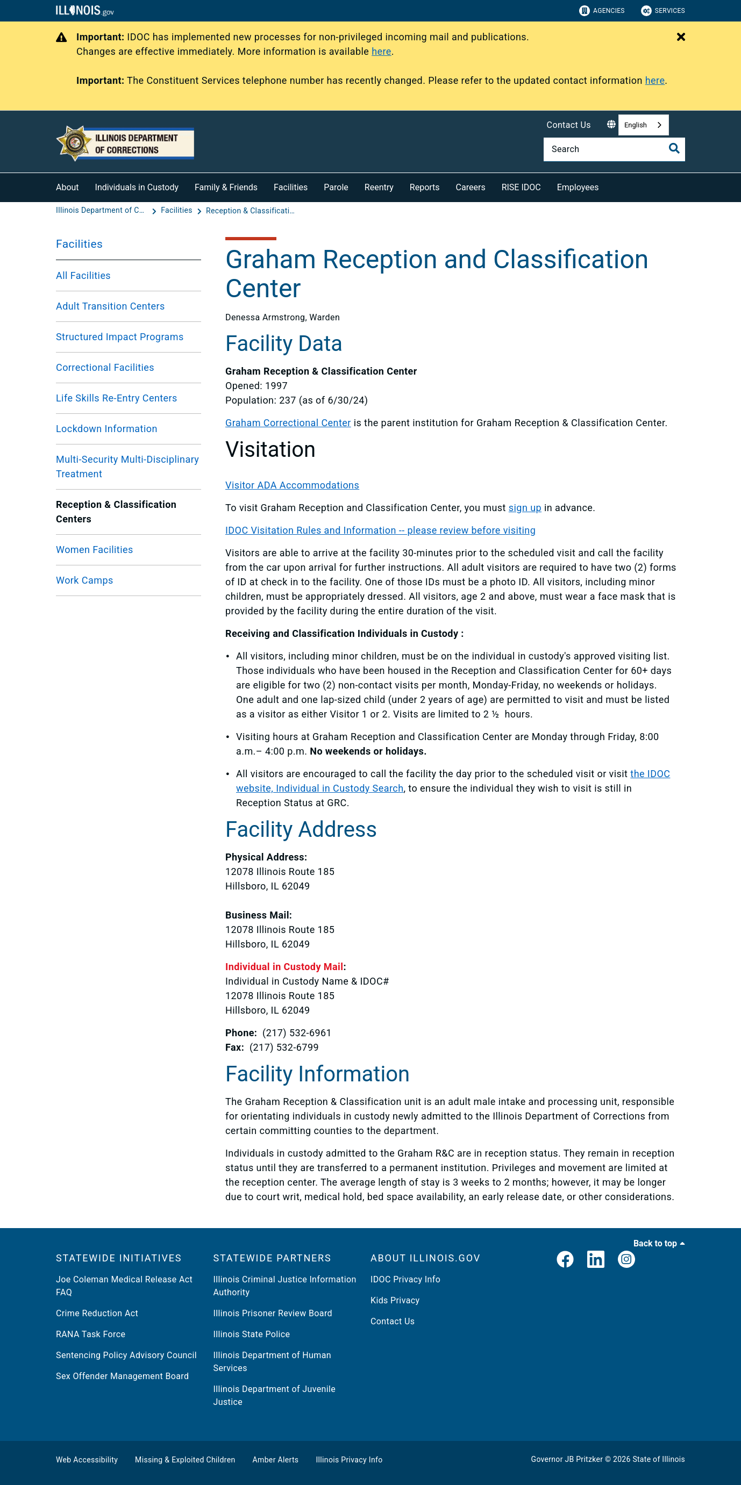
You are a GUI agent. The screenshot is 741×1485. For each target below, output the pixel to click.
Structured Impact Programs (120, 336)
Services (663, 10)
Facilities (291, 187)
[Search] (614, 149)
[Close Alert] (681, 37)
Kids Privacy (394, 1300)
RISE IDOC (521, 187)
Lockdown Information (107, 428)
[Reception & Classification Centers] (251, 210)
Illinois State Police (251, 1334)
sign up (525, 507)
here (381, 51)
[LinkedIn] (595, 1260)
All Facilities (83, 275)
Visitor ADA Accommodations (292, 485)
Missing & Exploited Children (185, 1459)
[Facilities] (178, 210)
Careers (471, 187)
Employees (578, 187)
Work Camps (84, 580)
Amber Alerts (276, 1459)
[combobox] (643, 124)
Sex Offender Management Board (122, 1376)
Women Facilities (94, 549)
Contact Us (569, 125)
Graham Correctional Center (288, 422)
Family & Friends (226, 187)
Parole (336, 187)
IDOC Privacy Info (405, 1279)
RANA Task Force (90, 1334)
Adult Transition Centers (110, 306)
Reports (425, 187)
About (67, 187)
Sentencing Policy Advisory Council (126, 1355)
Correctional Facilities (105, 367)
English (635, 125)
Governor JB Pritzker (567, 1459)
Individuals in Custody (137, 187)
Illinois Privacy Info (349, 1459)
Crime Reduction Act (97, 1313)
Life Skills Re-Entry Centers (116, 398)
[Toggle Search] (674, 148)
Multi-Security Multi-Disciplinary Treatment (127, 466)
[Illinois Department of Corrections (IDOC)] (102, 210)
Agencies (602, 10)
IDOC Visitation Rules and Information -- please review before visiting (380, 530)
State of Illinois (658, 1459)
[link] (565, 1260)
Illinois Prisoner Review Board (272, 1313)
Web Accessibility (87, 1459)
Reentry (379, 187)
